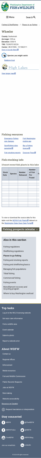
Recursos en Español (10, 404)
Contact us (7, 354)
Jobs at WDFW (8, 388)
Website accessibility (11, 399)
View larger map (8, 73)
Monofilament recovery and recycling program (15, 288)
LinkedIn (28, 444)
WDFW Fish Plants (19, 220)
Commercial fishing (11, 278)
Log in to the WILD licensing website (17, 313)
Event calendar (8, 330)
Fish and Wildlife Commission (14, 376)
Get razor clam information (13, 319)
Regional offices (9, 360)
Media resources (9, 371)
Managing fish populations (14, 269)
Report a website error (11, 341)
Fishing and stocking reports (15, 260)
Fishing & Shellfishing (10, 25)
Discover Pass (28, 153)
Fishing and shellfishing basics (16, 264)
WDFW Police (11, 429)
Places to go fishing (29, 25)
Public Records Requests (12, 382)
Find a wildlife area (10, 324)
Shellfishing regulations (13, 251)
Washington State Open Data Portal (17, 223)
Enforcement (7, 365)
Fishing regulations (11, 247)
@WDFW (28, 429)
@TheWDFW (29, 422)
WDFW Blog (29, 437)
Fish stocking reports (12, 153)
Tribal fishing (8, 273)
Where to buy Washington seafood (18, 293)
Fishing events (9, 282)
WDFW (8, 422)
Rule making (7, 393)
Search (33, 17)
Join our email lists (8, 445)
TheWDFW (9, 437)
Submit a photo (8, 335)
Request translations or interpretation (20, 409)
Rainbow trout (9, 60)
